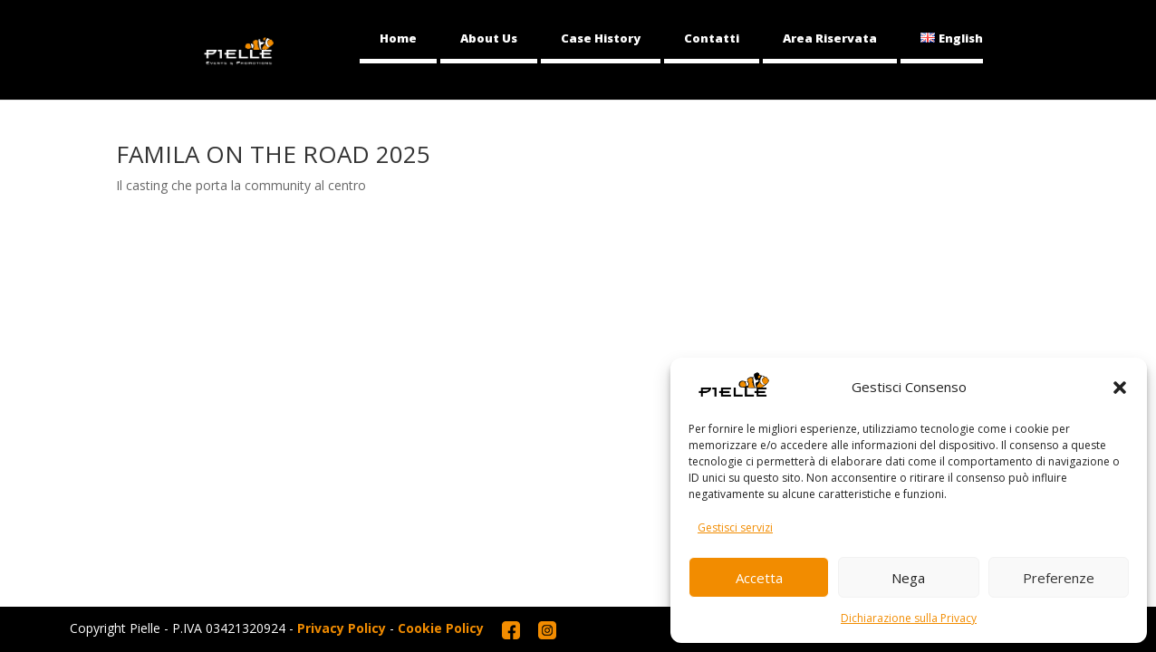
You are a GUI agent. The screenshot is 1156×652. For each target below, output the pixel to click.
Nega (908, 578)
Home (398, 38)
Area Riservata (830, 38)
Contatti (711, 38)
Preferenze (1058, 578)
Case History (601, 38)
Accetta (759, 578)
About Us (488, 38)
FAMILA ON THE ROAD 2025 (273, 154)
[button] (1120, 388)
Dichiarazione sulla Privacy (909, 618)
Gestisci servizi (735, 527)
